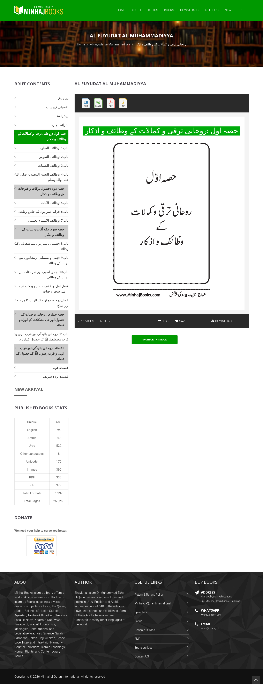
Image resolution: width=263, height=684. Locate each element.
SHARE (164, 321)
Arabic (32, 438)
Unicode (31, 461)
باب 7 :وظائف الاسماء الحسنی (48, 220)
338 (58, 477)
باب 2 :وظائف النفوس (53, 157)
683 (58, 422)
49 (59, 438)
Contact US (142, 656)
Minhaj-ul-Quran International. (60, 676)
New (228, 10)
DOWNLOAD (221, 321)
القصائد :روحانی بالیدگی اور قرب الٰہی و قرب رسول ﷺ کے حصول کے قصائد (40, 353)
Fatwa (138, 621)
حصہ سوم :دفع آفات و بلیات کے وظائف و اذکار (43, 232)
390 (58, 469)
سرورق (63, 98)
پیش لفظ (62, 116)
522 (58, 446)
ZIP (32, 485)
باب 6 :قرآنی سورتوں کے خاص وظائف (42, 212)
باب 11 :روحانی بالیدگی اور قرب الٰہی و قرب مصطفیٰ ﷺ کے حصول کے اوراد (42, 336)
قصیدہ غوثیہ (60, 368)
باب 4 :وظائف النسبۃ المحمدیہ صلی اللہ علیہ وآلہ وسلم (41, 177)
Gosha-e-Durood (145, 630)
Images (32, 469)
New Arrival (28, 389)
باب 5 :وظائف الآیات (54, 203)
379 (58, 485)
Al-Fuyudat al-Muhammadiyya (110, 44)
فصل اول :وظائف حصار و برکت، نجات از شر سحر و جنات (42, 288)
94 (59, 430)
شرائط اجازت (59, 125)
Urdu (242, 10)
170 (58, 461)
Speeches (141, 612)
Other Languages (32, 454)
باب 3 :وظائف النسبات (53, 166)
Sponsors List (143, 647)
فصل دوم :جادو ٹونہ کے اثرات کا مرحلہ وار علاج (42, 303)
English (32, 430)
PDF (32, 477)
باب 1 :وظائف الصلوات (53, 148)
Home (121, 10)
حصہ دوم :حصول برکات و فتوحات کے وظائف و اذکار (41, 191)
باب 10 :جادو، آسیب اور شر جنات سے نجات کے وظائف (43, 274)
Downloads (189, 10)
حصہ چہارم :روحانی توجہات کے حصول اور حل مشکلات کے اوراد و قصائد (41, 319)
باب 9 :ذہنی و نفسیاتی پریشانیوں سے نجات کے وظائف (43, 260)
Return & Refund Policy (149, 594)
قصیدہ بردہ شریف (55, 376)
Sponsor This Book (154, 339)
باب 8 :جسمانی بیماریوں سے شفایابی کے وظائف (41, 246)
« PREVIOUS (86, 321)
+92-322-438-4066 (211, 614)
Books (169, 10)
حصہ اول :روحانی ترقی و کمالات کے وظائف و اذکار (42, 136)
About (136, 10)
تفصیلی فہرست (57, 107)
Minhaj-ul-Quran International (153, 603)
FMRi (138, 638)
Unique (32, 422)
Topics (153, 10)
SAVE (180, 321)
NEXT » (105, 321)
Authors (211, 10)
